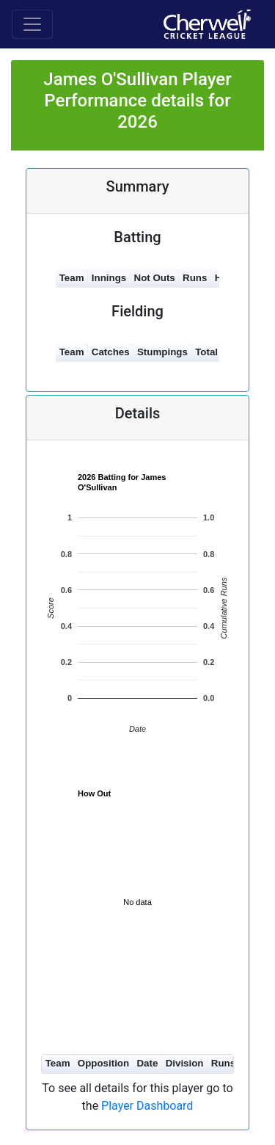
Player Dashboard (147, 1106)
